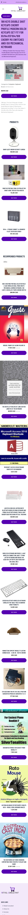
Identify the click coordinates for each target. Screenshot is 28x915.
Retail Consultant (9, 906)
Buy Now (14, 96)
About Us (6, 909)
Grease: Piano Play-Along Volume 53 (14, 345)
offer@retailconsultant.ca (21, 2)
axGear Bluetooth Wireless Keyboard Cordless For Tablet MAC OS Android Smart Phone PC (14, 603)
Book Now (6, 16)
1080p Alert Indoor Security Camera (14, 149)
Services (6, 912)
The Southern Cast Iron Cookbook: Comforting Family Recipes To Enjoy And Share (14, 862)
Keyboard (18, 84)
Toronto (4, 2)
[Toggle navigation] (3, 9)
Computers (11, 84)
